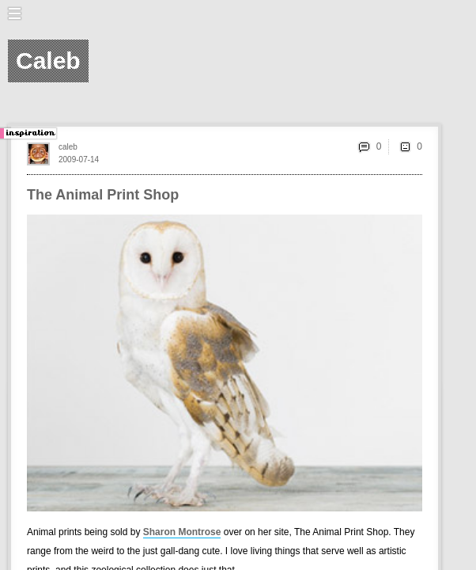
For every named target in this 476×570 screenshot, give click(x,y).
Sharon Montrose (182, 532)
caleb (68, 146)
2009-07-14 (79, 159)
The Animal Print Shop (103, 195)
